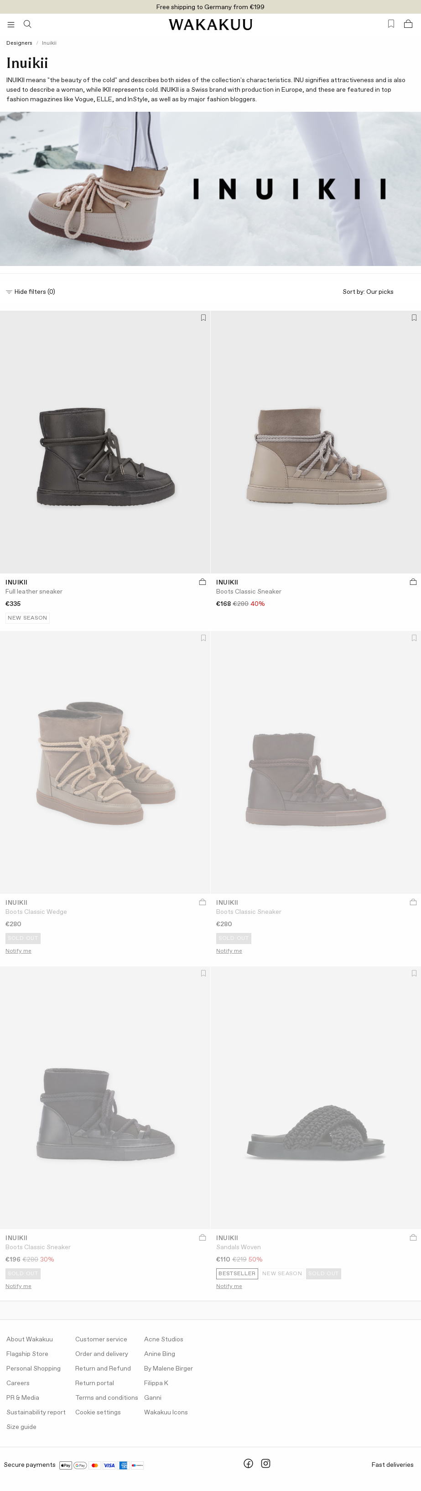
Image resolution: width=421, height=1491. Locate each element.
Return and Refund (103, 1369)
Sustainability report (36, 1412)
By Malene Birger (168, 1369)
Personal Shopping (33, 1369)
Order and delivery (101, 1354)
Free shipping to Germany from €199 (210, 7)
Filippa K (156, 1383)
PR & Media (22, 1398)
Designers (19, 43)
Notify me (18, 951)
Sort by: (379, 292)
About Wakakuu (29, 1339)
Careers (18, 1383)
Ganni (152, 1398)
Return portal (94, 1383)
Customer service (101, 1339)
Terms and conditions (106, 1398)
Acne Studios (163, 1339)
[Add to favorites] (202, 319)
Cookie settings (98, 1412)
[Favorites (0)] (391, 24)
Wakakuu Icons (166, 1412)
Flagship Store (27, 1354)
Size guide (21, 1427)
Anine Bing (159, 1354)
